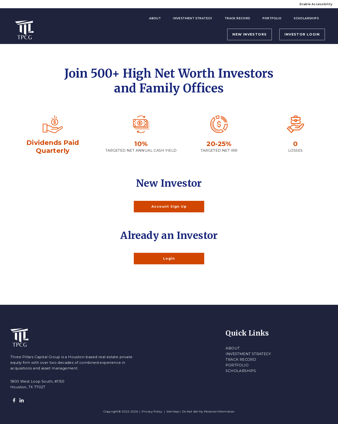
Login (169, 258)
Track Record (237, 18)
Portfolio (272, 18)
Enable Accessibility (316, 4)
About (155, 18)
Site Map (172, 411)
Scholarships (306, 18)
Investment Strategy (192, 18)
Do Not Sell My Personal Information (208, 411)
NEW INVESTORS (249, 34)
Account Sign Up (169, 206)
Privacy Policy (152, 411)
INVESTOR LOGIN (302, 34)
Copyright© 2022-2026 (120, 411)
